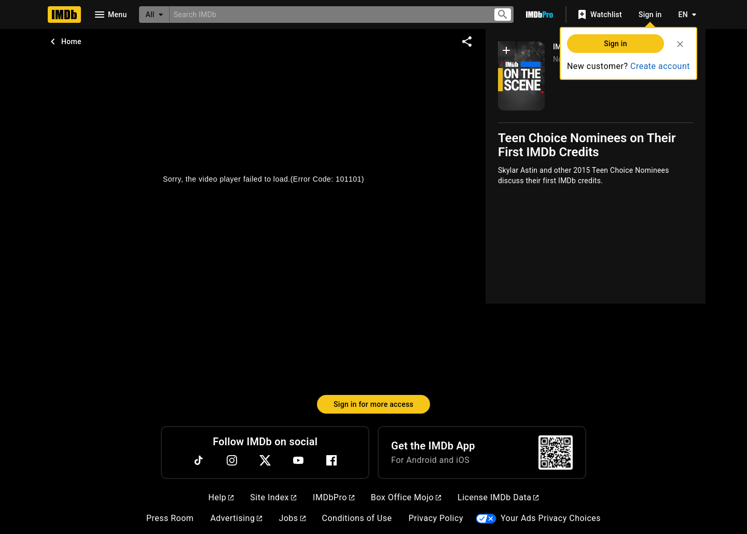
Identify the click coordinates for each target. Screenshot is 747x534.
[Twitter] (265, 460)
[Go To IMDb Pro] (539, 14)
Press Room (169, 518)
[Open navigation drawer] (110, 14)
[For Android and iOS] (556, 452)
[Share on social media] (466, 41)
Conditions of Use (357, 518)
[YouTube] (298, 460)
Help (221, 497)
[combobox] (327, 14)
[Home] (64, 14)
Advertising (236, 518)
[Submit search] (502, 14)
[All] (154, 14)
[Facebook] (331, 460)
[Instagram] (231, 460)
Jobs (292, 518)
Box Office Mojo (406, 497)
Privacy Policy (435, 518)
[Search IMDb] (327, 14)
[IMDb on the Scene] (521, 76)
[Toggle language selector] (684, 14)
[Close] (680, 44)
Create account (660, 66)
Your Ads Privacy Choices (551, 518)
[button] (506, 52)
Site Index (273, 497)
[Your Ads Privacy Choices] (486, 519)
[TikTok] (198, 460)
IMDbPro (333, 497)
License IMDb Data (498, 497)
